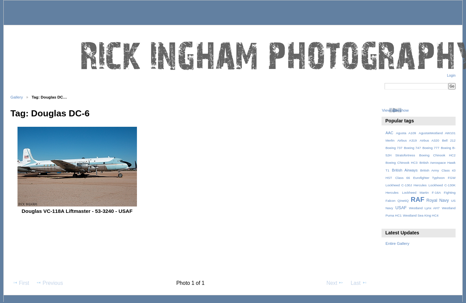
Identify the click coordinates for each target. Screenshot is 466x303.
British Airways (405, 170)
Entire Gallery (397, 243)
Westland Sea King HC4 (421, 215)
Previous (49, 283)
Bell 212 (449, 140)
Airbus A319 (407, 140)
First (20, 283)
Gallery (16, 97)
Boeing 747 (412, 148)
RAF (417, 199)
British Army (429, 170)
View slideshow (395, 110)
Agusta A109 (406, 133)
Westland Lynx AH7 (424, 208)
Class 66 (402, 178)
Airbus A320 (429, 140)
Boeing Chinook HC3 (402, 162)
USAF (401, 207)
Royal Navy (437, 200)
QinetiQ (402, 200)
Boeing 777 (430, 148)
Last (359, 283)
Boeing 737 (394, 148)
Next (335, 283)
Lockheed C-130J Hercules (406, 185)
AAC (389, 133)
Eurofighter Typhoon (429, 178)
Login (451, 75)
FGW (452, 178)
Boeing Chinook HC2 (437, 155)
